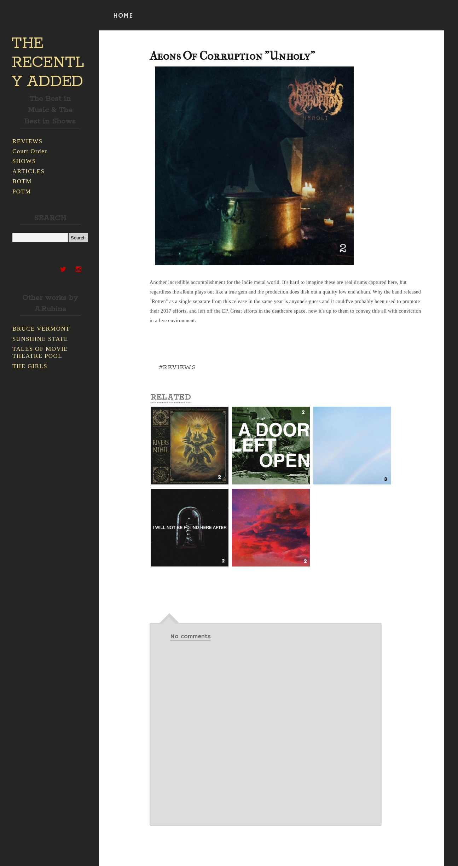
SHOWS (24, 161)
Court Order (29, 151)
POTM (21, 191)
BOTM (22, 181)
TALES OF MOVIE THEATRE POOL (40, 352)
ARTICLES (28, 171)
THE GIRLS (29, 366)
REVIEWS (27, 141)
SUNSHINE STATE (40, 339)
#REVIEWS (177, 367)
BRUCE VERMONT (41, 328)
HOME (123, 16)
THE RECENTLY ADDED (48, 62)
